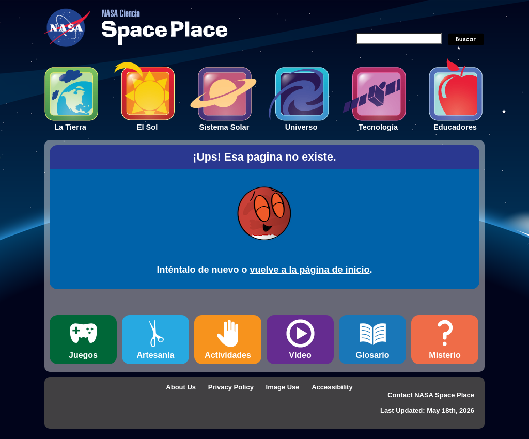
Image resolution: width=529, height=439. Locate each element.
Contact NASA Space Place (430, 395)
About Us (181, 387)
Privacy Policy (231, 387)
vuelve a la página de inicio (309, 269)
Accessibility (332, 387)
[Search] (399, 38)
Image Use (283, 387)
